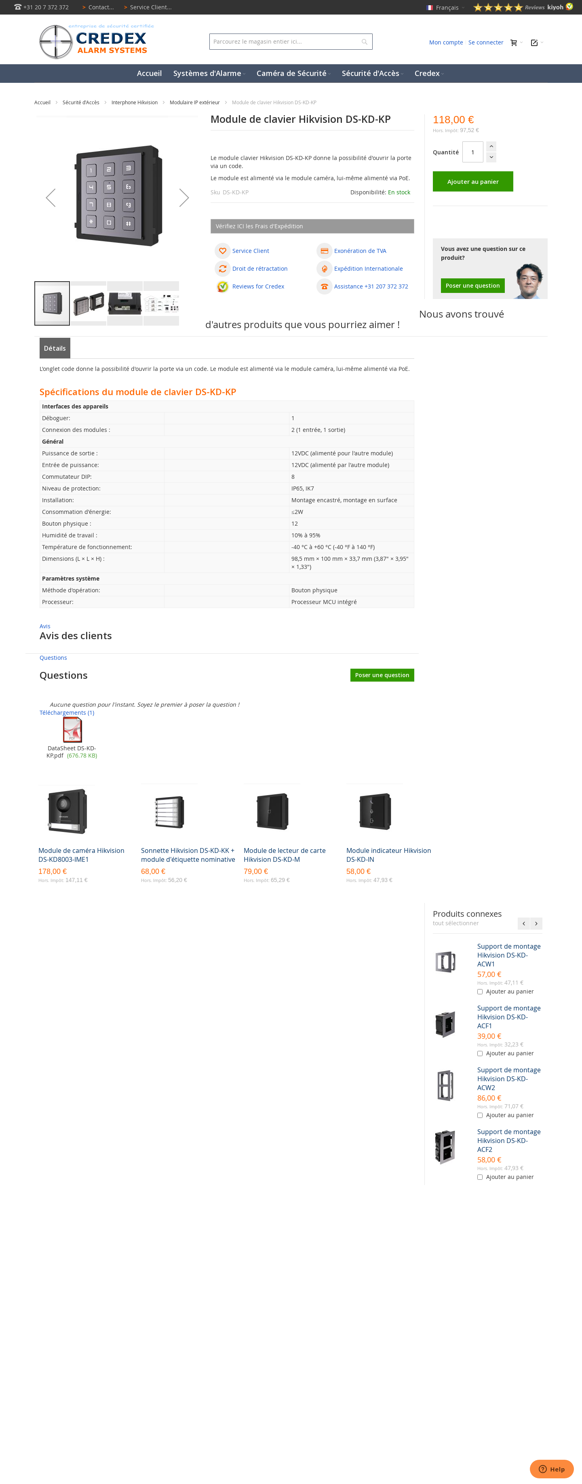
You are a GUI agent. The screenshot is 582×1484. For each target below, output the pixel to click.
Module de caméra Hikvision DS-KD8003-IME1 (81, 855)
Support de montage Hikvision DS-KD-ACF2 (509, 1140)
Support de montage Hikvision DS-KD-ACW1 (509, 955)
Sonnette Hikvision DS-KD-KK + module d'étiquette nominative (188, 855)
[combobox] (290, 42)
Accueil (43, 102)
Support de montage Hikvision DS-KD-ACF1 (509, 1017)
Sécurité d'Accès (82, 102)
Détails (55, 348)
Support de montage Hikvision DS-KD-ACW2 (509, 1078)
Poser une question (473, 285)
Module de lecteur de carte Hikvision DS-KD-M (285, 855)
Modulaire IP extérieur (195, 102)
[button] (50, 197)
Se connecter (486, 42)
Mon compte (446, 42)
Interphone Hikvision (135, 102)
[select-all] (456, 923)
